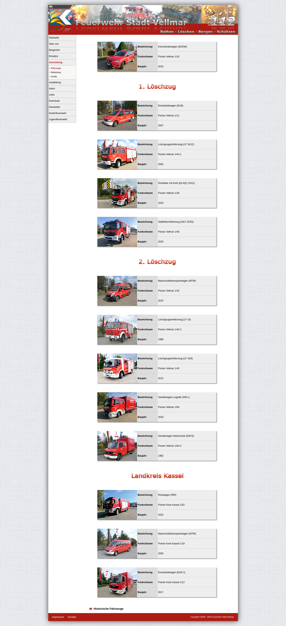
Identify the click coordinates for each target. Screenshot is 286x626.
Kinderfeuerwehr (58, 113)
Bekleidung (56, 72)
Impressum (58, 617)
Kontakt (72, 617)
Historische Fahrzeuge (108, 608)
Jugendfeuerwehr (58, 119)
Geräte (54, 76)
